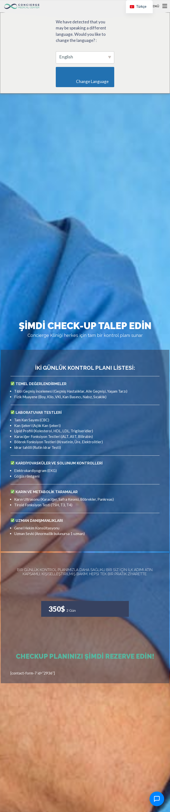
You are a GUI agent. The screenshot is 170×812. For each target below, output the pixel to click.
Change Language (86, 81)
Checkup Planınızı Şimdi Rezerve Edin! (85, 656)
